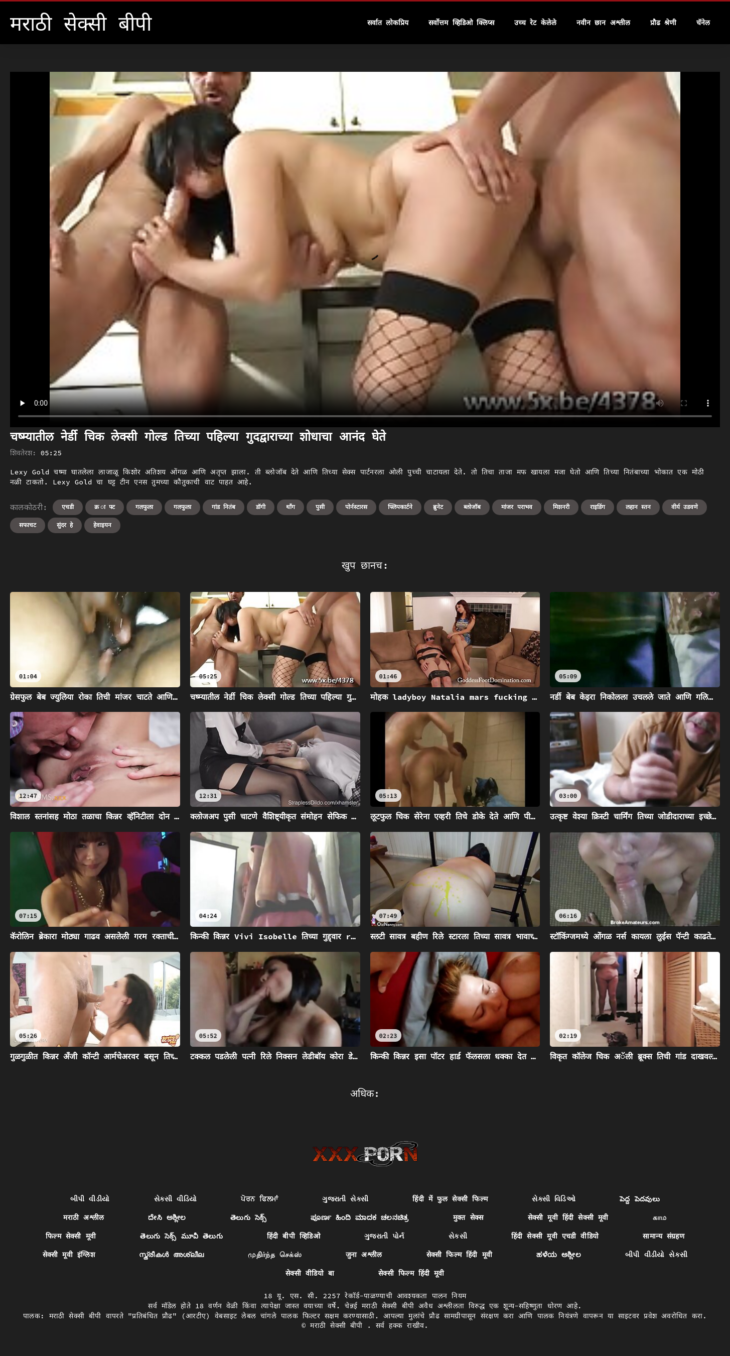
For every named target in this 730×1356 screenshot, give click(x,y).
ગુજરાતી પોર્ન (384, 1236)
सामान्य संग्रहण (663, 1236)
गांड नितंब (223, 507)
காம (660, 1217)
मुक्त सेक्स (468, 1217)
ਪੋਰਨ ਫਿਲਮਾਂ (259, 1198)
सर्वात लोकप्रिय (387, 22)
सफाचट (27, 525)
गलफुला (144, 507)
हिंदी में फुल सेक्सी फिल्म (450, 1198)
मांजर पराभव (516, 507)
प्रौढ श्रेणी (663, 22)
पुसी (320, 507)
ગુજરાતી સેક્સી (345, 1198)
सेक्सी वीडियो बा (309, 1273)
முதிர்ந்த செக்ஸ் (275, 1254)
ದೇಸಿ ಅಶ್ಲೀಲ (167, 1217)
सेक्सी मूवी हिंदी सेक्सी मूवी (568, 1217)
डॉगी (260, 507)
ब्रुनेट (438, 507)
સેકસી (458, 1236)
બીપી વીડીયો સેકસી (656, 1254)
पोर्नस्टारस (356, 507)
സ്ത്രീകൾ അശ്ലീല (171, 1254)
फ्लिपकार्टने (400, 507)
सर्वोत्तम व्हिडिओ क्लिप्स (461, 22)
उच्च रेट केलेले (535, 22)
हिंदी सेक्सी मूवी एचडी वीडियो (555, 1236)
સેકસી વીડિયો (175, 1198)
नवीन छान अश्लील (603, 22)
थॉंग (290, 507)
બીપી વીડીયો (90, 1198)
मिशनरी (561, 507)
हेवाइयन (102, 525)
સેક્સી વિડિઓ (553, 1198)
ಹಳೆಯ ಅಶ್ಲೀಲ (558, 1254)
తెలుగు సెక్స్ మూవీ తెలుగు (181, 1236)
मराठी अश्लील (83, 1217)
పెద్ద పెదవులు (640, 1198)
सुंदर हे (65, 525)
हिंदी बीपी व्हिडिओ (293, 1236)
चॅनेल (703, 22)
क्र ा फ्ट (104, 507)
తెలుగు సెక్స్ (248, 1217)
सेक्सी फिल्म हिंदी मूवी (459, 1254)
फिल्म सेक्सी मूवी (71, 1236)
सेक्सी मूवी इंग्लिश (69, 1254)
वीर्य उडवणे (684, 507)
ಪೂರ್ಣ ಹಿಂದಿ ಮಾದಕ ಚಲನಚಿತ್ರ (359, 1217)
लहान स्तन (638, 507)
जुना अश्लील (364, 1254)
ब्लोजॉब (472, 507)
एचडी (68, 507)
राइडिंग (597, 507)
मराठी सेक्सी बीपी (338, 1325)
